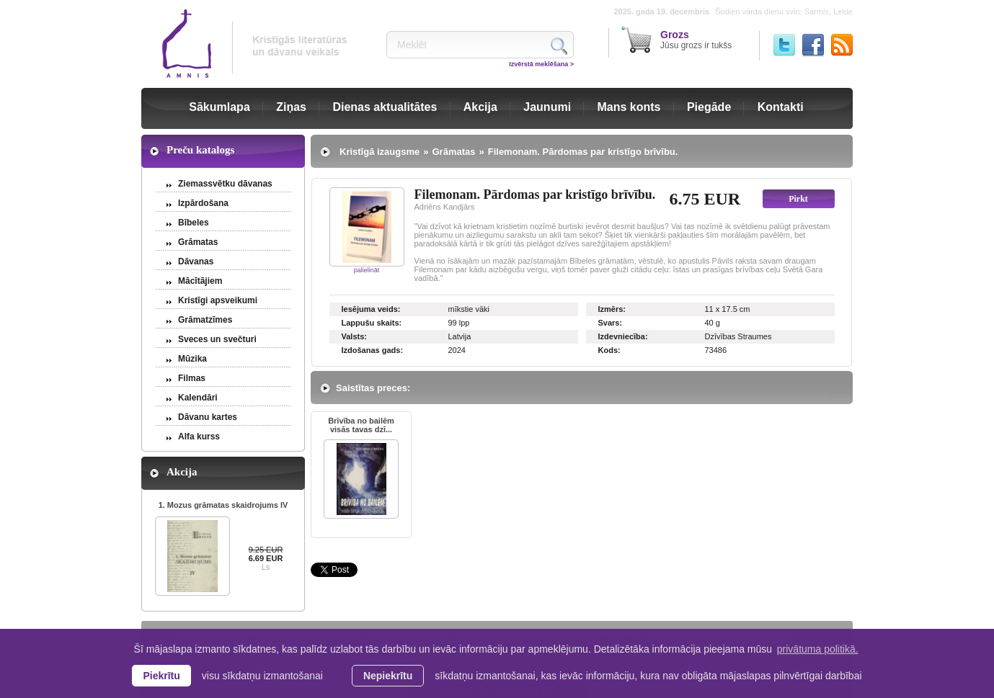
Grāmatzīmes (205, 320)
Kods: (609, 350)
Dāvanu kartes (207, 417)
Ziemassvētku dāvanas (225, 184)
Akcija (480, 107)
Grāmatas (198, 242)
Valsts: (354, 336)
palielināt (367, 270)
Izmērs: (612, 309)
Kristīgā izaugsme (380, 151)
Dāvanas (195, 261)
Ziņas (291, 107)
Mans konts (629, 107)
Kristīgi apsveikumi (217, 300)
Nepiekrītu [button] (387, 675)
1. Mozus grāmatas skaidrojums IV (223, 505)
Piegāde (709, 107)
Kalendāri (198, 398)
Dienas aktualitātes (384, 107)
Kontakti (781, 107)
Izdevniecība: (623, 336)
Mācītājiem (200, 281)
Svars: (610, 322)
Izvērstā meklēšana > (541, 64)
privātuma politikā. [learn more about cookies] (817, 649)
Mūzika (192, 359)
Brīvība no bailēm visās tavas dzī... (361, 425)
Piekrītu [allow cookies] (161, 675)
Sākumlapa (219, 107)
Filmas (191, 378)
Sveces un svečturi (217, 339)
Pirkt (798, 199)
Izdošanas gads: (373, 350)
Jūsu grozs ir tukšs (696, 39)
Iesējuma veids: (371, 309)
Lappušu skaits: (372, 322)
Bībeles (193, 223)
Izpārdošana (203, 203)
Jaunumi (547, 107)
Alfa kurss (199, 436)
